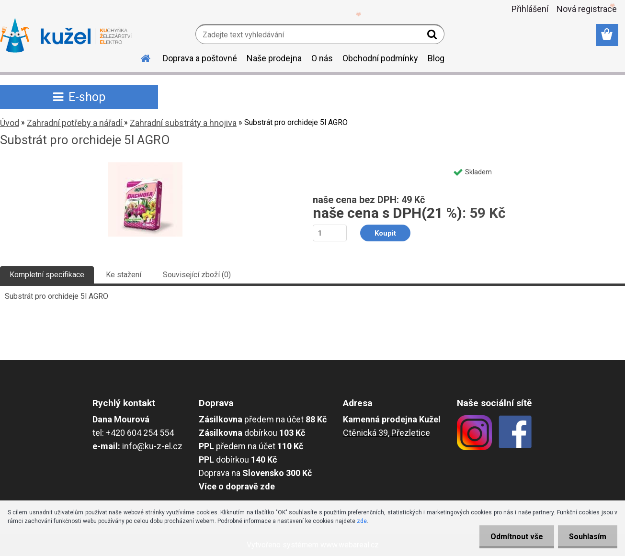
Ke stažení (123, 274)
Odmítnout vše (514, 536)
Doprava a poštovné (200, 58)
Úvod (9, 123)
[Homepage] (140, 57)
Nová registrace (587, 9)
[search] (433, 36)
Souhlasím (586, 536)
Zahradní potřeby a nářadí (75, 123)
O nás (322, 58)
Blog (436, 58)
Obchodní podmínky (380, 58)
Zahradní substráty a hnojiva (183, 123)
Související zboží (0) (197, 274)
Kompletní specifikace (47, 274)
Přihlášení (529, 9)
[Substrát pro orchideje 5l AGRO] (145, 165)
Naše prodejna (274, 58)
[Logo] (66, 35)
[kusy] (330, 233)
